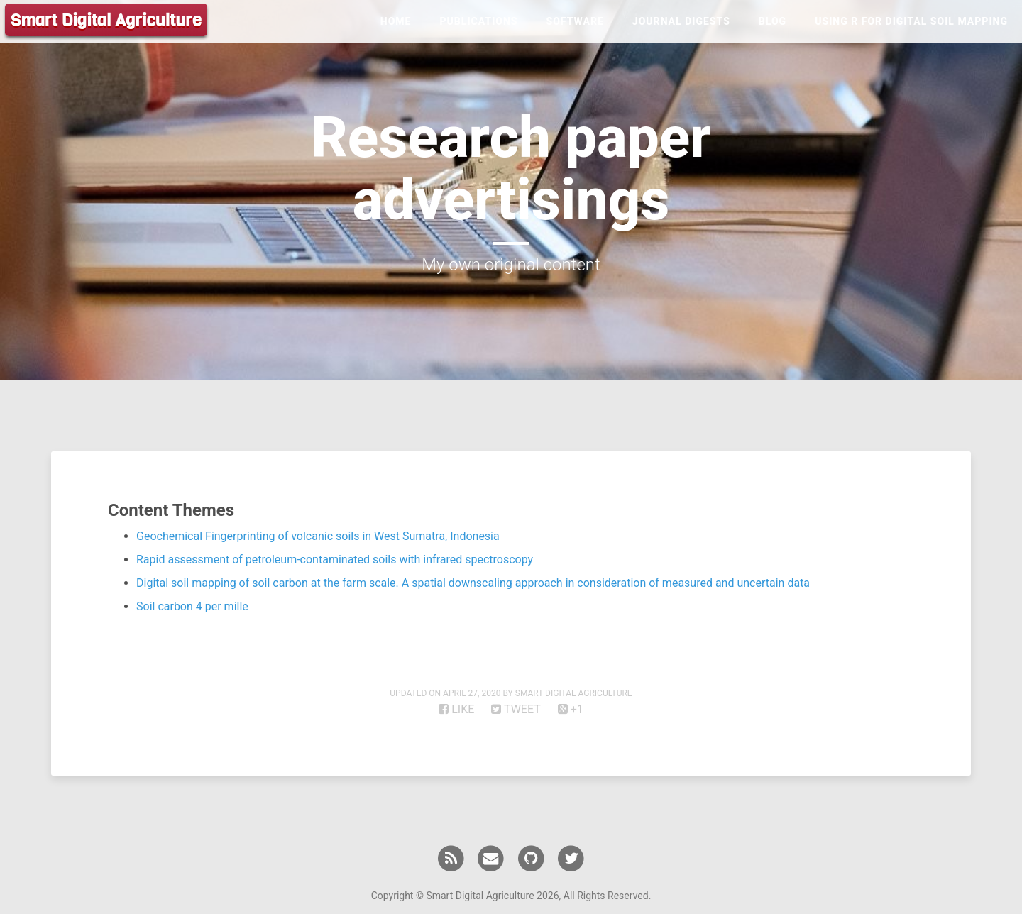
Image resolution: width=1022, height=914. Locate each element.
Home (396, 21)
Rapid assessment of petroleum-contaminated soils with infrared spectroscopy (334, 559)
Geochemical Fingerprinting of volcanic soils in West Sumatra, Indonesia (318, 536)
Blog (772, 21)
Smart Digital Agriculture (106, 20)
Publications (478, 21)
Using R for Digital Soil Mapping (911, 21)
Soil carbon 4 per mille (192, 606)
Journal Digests (681, 21)
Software (575, 21)
